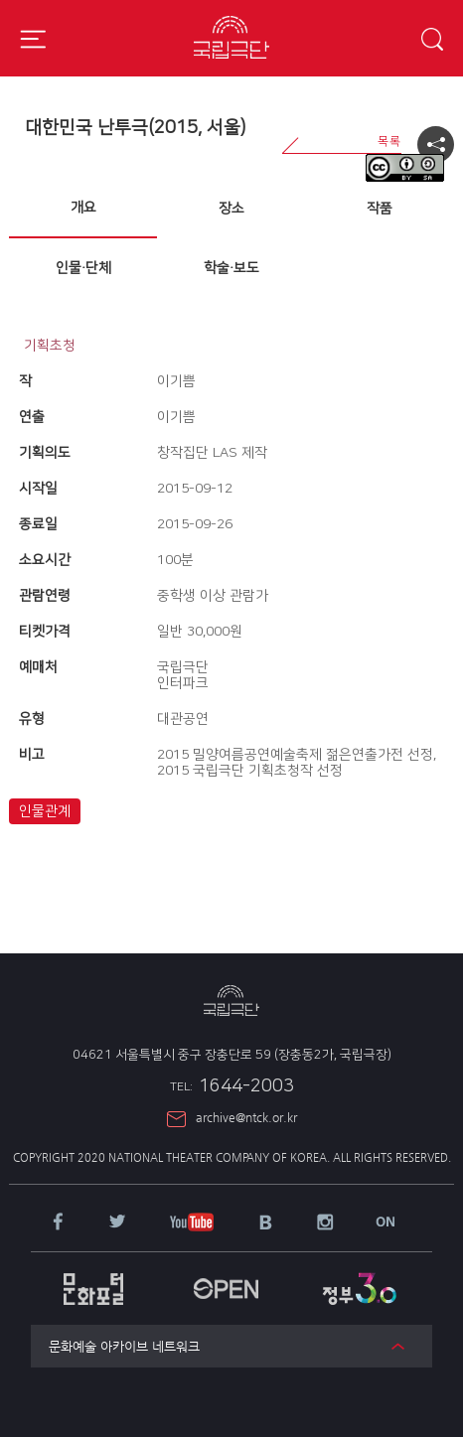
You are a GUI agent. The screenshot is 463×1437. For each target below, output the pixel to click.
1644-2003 (232, 1086)
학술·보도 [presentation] (231, 268)
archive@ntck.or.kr (246, 1117)
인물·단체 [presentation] (83, 268)
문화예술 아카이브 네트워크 (124, 1346)
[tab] (83, 208)
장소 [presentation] (231, 208)
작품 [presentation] (379, 208)
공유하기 (435, 144)
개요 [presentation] (83, 208)
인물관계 (45, 811)
